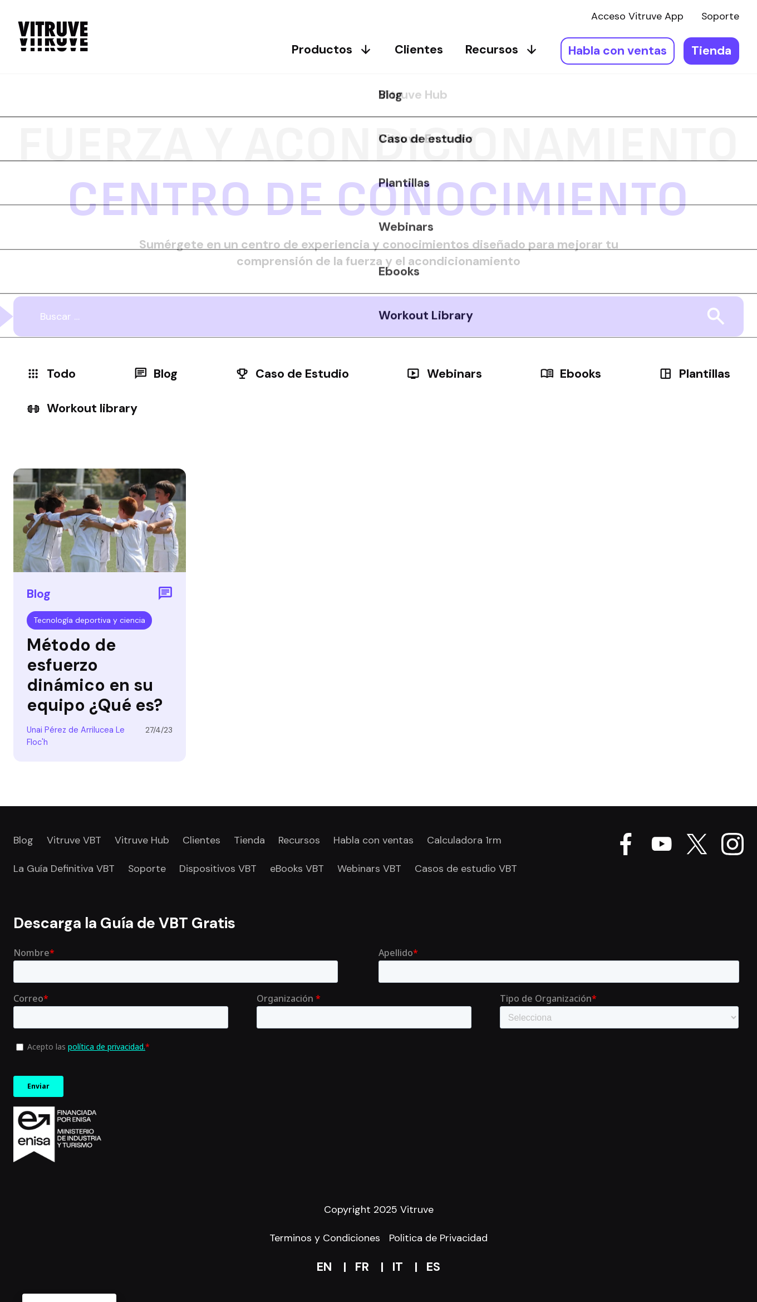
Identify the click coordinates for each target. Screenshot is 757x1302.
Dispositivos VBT (218, 868)
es (433, 1267)
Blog (156, 374)
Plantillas (694, 374)
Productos (332, 49)
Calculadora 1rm (464, 840)
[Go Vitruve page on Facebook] (626, 846)
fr (362, 1267)
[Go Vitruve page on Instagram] (732, 846)
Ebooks (570, 374)
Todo (51, 374)
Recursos (501, 49)
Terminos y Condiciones (324, 1238)
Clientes (419, 49)
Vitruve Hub (142, 840)
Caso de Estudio (292, 374)
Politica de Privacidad (438, 1238)
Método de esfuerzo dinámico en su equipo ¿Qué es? (95, 675)
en (324, 1267)
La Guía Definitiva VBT (64, 868)
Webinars (444, 374)
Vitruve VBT (74, 840)
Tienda (711, 50)
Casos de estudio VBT (466, 868)
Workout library (82, 408)
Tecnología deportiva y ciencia (89, 620)
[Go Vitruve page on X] (697, 846)
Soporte (720, 16)
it (397, 1267)
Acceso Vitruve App (637, 16)
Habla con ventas (617, 50)
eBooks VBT (297, 868)
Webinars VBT (369, 868)
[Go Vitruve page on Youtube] (661, 846)
